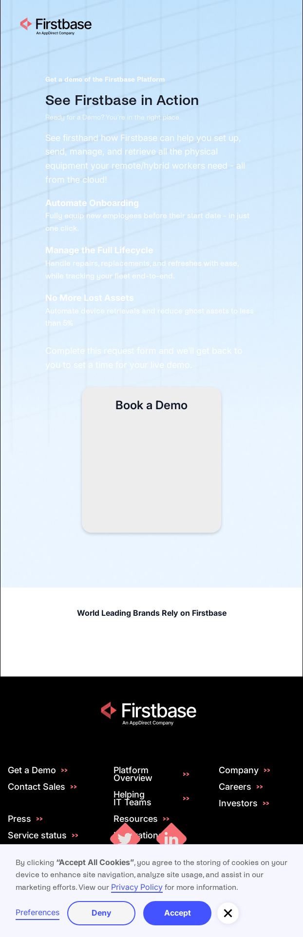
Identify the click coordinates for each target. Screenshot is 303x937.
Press (19, 819)
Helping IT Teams (133, 798)
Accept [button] (177, 913)
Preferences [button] (37, 912)
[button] (228, 913)
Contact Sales (36, 787)
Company (239, 770)
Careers (235, 787)
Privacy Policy (137, 887)
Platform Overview (133, 774)
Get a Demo (32, 770)
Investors (238, 803)
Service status (37, 835)
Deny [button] (102, 913)
